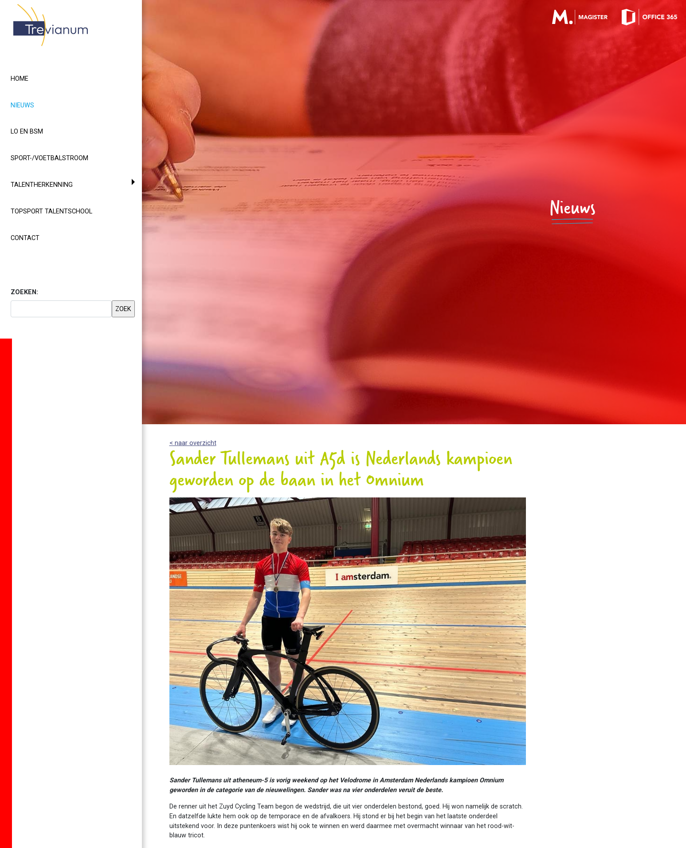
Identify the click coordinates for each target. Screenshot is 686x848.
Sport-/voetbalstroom (49, 158)
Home (19, 79)
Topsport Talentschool (51, 211)
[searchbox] (61, 308)
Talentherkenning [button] (42, 185)
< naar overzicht (192, 443)
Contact (25, 238)
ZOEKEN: (24, 292)
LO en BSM (27, 131)
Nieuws (38, 104)
